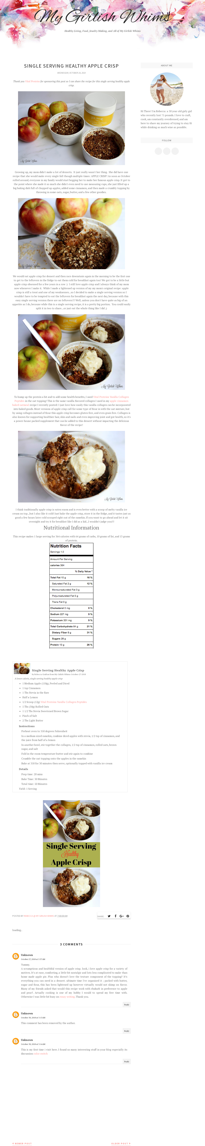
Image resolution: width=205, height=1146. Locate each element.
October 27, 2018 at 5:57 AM (33, 959)
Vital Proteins (32, 81)
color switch (41, 1053)
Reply (126, 1004)
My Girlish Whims (102, 17)
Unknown (27, 955)
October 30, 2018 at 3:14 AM (33, 1044)
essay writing (67, 996)
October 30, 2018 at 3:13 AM (33, 1017)
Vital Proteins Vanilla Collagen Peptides (64, 702)
